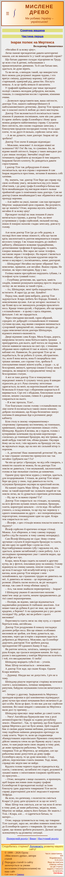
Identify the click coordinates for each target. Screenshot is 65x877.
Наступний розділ (48, 838)
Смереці (20, 874)
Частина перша (32, 36)
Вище (33, 838)
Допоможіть (36, 846)
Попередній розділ (17, 838)
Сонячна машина (32, 30)
